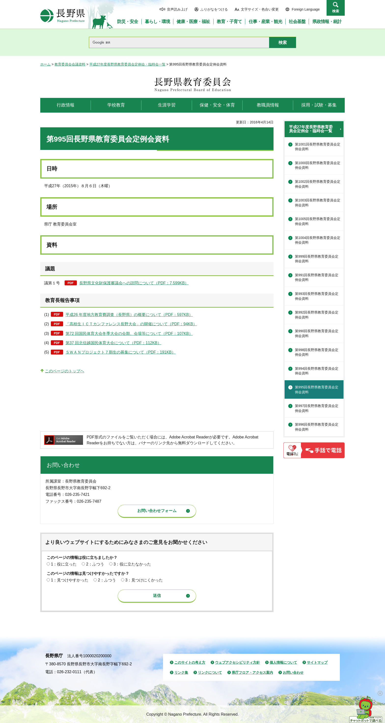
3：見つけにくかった (144, 580)
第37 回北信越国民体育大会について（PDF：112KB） (113, 343)
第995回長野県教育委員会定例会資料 (316, 389)
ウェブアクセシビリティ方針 (237, 662)
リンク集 (181, 672)
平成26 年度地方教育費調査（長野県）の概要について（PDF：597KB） (129, 315)
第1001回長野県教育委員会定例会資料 (317, 146)
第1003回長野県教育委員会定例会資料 (317, 202)
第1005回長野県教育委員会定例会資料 (317, 221)
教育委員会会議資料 (70, 64)
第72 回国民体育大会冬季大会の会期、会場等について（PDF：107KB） (129, 333)
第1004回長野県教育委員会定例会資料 (317, 240)
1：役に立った (64, 564)
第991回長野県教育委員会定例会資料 (316, 277)
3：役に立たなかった (132, 564)
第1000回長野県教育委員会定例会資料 (317, 165)
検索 (335, 11)
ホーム (45, 64)
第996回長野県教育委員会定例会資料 (316, 426)
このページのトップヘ (64, 371)
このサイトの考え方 (189, 662)
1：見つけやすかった (69, 580)
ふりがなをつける (214, 9)
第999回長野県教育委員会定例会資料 (316, 258)
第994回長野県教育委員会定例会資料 (316, 371)
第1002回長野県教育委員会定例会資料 (317, 184)
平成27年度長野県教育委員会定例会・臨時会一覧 (127, 64)
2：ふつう (95, 564)
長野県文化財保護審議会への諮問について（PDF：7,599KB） (134, 283)
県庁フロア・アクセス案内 (252, 672)
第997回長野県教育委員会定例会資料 (316, 408)
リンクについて (210, 672)
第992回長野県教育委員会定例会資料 (316, 314)
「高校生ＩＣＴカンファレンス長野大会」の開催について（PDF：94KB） (131, 324)
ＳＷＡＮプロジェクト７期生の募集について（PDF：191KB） (121, 352)
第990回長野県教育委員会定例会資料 (316, 333)
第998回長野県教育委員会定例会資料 (316, 352)
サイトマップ (317, 662)
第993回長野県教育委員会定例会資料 (316, 296)
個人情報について (283, 662)
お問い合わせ (293, 672)
